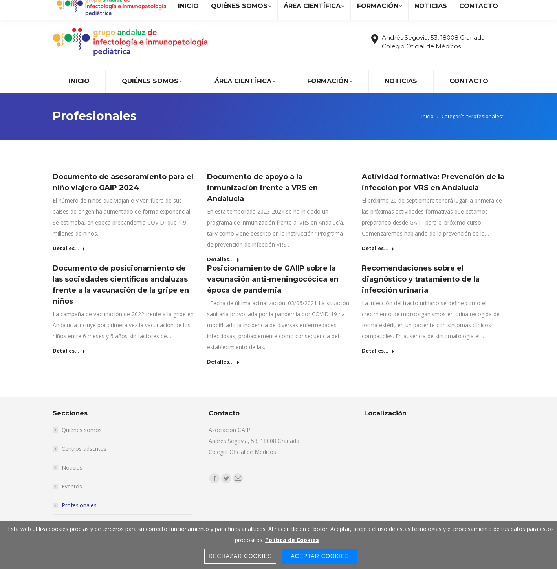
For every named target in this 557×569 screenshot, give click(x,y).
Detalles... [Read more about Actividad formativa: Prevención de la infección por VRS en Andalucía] (378, 248)
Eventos (72, 486)
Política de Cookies (292, 539)
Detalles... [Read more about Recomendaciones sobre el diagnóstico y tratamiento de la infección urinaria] (378, 351)
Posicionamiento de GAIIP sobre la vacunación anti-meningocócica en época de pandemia (273, 279)
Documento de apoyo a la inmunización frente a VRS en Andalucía (262, 187)
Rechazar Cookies (240, 556)
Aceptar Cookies (320, 556)
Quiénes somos (82, 430)
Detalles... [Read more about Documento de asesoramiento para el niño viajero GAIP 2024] (69, 248)
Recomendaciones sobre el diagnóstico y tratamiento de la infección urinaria (421, 279)
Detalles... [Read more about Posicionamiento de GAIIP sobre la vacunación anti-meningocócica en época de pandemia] (223, 362)
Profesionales (79, 505)
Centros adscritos (84, 448)
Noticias (72, 467)
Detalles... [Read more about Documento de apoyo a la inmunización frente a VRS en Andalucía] (223, 259)
